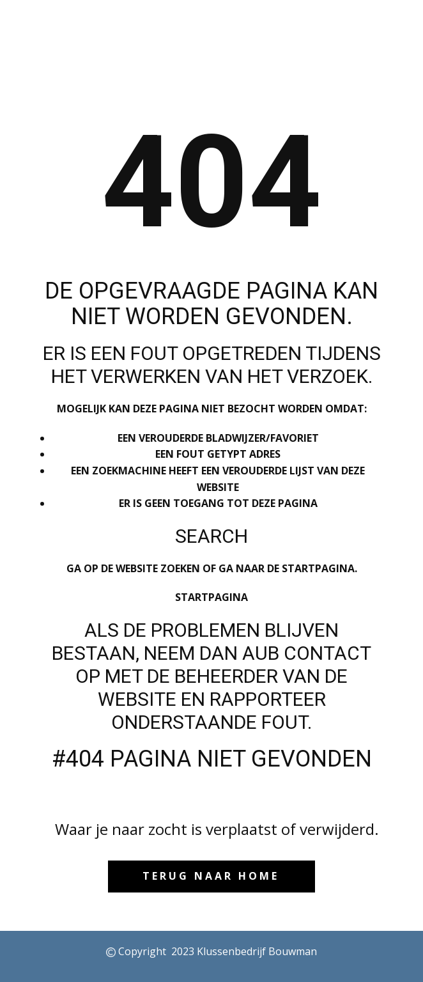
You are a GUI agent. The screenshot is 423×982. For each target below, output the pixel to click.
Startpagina (211, 597)
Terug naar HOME (210, 876)
